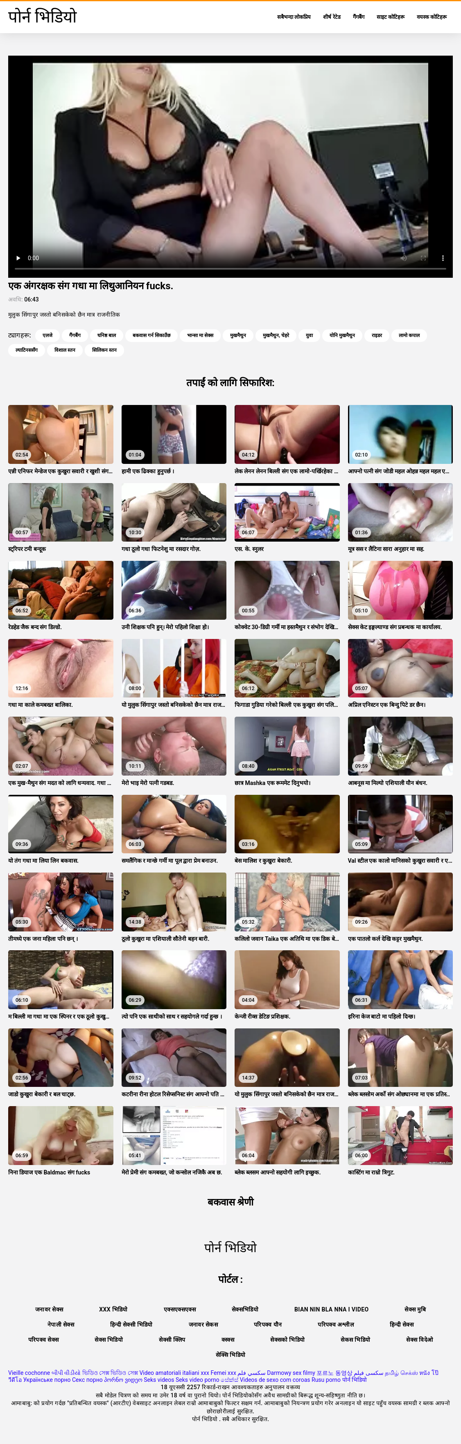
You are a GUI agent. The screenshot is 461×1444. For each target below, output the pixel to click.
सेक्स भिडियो (109, 1339)
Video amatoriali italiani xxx (174, 1373)
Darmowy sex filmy (291, 1373)
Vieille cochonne (29, 1373)
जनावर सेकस (203, 1324)
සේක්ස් (229, 1380)
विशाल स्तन (64, 350)
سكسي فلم (251, 1373)
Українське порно (46, 1380)
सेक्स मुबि (415, 1309)
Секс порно (87, 1380)
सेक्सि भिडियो (231, 1355)
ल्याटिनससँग (27, 350)
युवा (309, 335)
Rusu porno (326, 1380)
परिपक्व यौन (268, 1324)
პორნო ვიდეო (123, 1380)
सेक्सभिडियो (245, 1309)
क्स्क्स (227, 1339)
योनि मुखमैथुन (342, 335)
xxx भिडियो (113, 1309)
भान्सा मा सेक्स (200, 335)
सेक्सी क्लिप (172, 1339)
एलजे (47, 335)
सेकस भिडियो (355, 1339)
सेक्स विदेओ (419, 1339)
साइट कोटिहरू (391, 17)
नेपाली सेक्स (60, 1324)
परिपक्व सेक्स (43, 1339)
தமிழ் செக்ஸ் (401, 1373)
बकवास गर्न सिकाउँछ (151, 335)
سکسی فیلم (368, 1373)
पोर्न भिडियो (354, 1380)
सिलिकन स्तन (104, 350)
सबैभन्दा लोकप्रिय (294, 17)
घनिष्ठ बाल (106, 335)
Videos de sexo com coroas (275, 1380)
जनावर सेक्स (49, 1309)
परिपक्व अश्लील (336, 1324)
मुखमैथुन (238, 335)
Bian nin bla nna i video (331, 1309)
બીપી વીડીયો (66, 1373)
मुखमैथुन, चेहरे (276, 335)
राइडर (377, 335)
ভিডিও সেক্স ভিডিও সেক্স (110, 1373)
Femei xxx (223, 1373)
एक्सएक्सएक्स (180, 1309)
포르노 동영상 (334, 1373)
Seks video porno (197, 1380)
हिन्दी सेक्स (402, 1324)
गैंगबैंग (358, 17)
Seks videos (159, 1380)
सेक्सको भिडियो (287, 1339)
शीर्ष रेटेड (331, 17)
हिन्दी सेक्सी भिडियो (131, 1324)
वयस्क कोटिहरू (432, 17)
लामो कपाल (409, 335)
